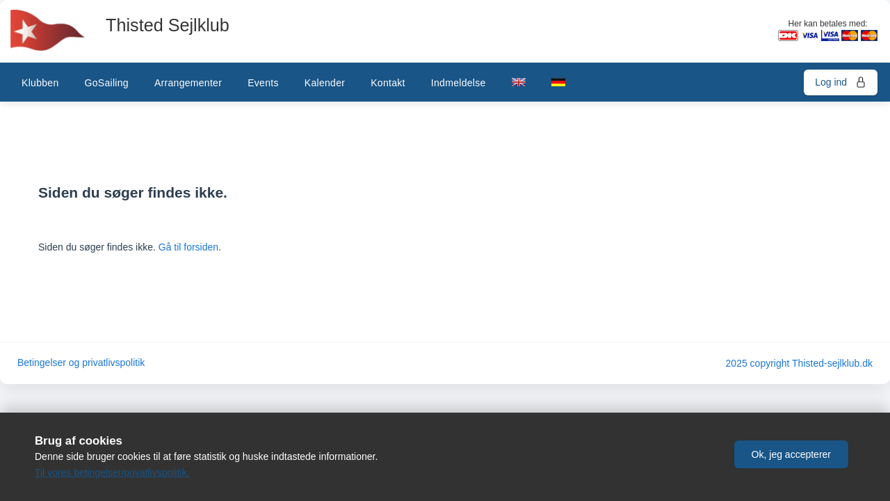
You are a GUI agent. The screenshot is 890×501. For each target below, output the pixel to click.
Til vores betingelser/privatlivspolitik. (112, 472)
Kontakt (388, 82)
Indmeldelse (458, 82)
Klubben (40, 82)
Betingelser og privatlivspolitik (81, 363)
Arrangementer (188, 82)
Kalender (325, 82)
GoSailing (106, 82)
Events (263, 82)
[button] (791, 454)
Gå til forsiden (188, 247)
